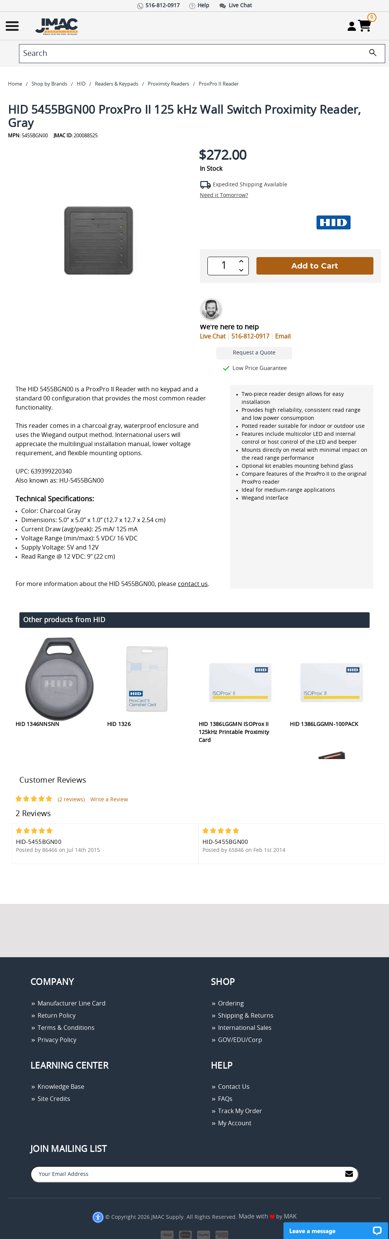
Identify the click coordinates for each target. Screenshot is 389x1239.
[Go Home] (57, 26)
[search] (202, 53)
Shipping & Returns (242, 1016)
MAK (290, 1217)
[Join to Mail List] (349, 1174)
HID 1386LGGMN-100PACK (324, 724)
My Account (231, 1123)
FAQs (221, 1099)
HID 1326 (119, 724)
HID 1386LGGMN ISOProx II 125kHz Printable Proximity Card (234, 732)
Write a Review (109, 799)
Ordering (227, 1004)
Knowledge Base (57, 1087)
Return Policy (53, 1016)
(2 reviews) (71, 799)
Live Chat (213, 337)
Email (283, 337)
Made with (257, 1217)
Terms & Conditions (62, 1028)
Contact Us (230, 1087)
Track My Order (236, 1111)
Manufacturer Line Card (68, 1004)
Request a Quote (254, 353)
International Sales (241, 1028)
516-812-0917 (250, 337)
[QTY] (224, 266)
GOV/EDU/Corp (236, 1040)
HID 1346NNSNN (37, 724)
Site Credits (50, 1099)
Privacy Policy (53, 1040)
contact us (193, 584)
